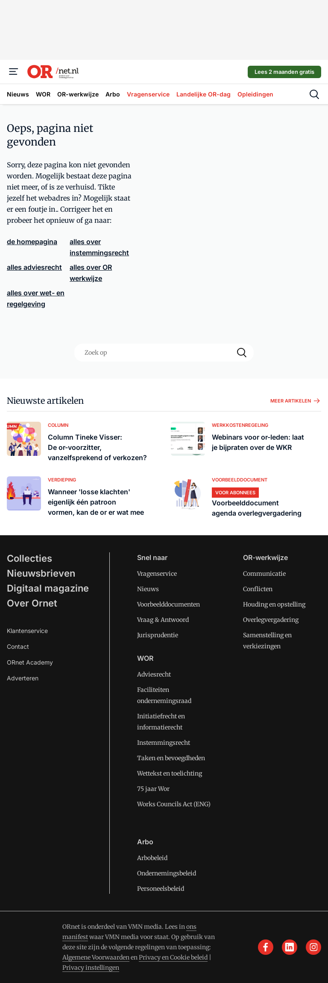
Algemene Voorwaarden (95, 957)
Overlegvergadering (271, 620)
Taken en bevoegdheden (171, 758)
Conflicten (257, 589)
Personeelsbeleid (160, 889)
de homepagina (32, 241)
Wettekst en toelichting (169, 773)
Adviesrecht (154, 674)
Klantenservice (27, 630)
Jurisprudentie (157, 635)
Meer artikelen (295, 401)
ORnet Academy (30, 662)
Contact (18, 646)
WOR (145, 658)
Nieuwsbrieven (41, 573)
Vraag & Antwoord (163, 620)
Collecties (29, 558)
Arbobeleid (152, 858)
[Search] (242, 353)
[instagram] (313, 947)
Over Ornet (32, 603)
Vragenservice (157, 574)
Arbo (145, 841)
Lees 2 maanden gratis (284, 71)
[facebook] (265, 947)
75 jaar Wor (153, 789)
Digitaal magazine (48, 588)
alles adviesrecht (34, 267)
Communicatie (264, 574)
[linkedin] (289, 947)
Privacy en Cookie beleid (173, 957)
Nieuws (148, 589)
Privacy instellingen (90, 967)
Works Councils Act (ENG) (174, 804)
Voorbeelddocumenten (168, 604)
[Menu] (13, 71)
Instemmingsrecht (163, 743)
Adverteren (22, 678)
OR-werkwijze (265, 557)
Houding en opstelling (274, 604)
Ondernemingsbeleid (166, 873)
